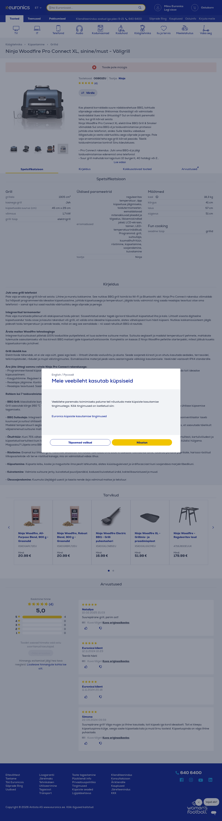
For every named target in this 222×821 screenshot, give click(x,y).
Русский (68, 374)
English (56, 374)
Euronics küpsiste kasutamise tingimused (79, 416)
